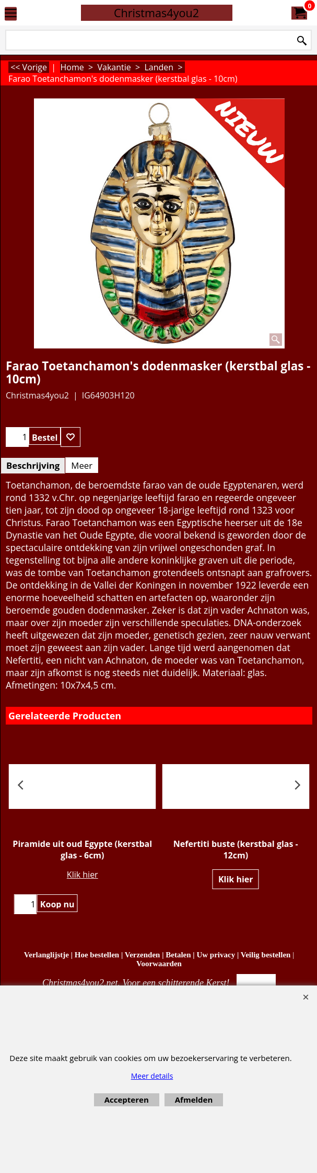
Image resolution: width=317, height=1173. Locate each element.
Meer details (152, 1076)
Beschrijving (33, 465)
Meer (81, 465)
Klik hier (82, 874)
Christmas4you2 (156, 12)
